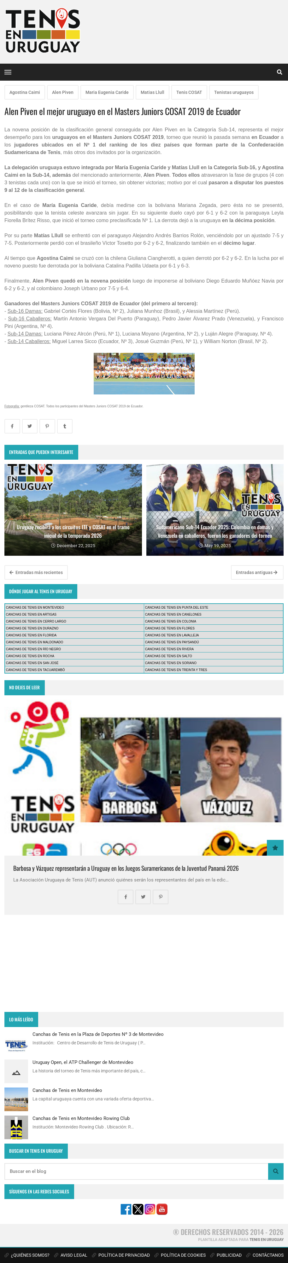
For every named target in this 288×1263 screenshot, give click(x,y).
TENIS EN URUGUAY (267, 1239)
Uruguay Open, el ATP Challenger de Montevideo (82, 1062)
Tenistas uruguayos (234, 92)
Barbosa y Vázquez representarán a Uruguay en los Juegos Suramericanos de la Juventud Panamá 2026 (126, 868)
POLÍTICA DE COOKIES (180, 1255)
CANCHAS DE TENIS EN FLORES (170, 628)
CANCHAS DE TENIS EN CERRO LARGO (36, 621)
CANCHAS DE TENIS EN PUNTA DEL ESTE (176, 607)
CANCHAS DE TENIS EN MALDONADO (34, 642)
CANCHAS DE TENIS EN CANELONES (173, 614)
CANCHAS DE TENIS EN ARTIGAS (31, 614)
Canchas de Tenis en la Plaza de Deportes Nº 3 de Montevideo (98, 1034)
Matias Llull (152, 92)
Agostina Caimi (24, 92)
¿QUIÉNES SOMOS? (27, 1255)
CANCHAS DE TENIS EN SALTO (168, 656)
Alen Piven (62, 92)
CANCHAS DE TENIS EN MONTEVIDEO (35, 607)
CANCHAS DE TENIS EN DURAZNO (32, 628)
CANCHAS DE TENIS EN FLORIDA (31, 635)
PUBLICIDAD (226, 1255)
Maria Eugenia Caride (107, 92)
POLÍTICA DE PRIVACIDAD (121, 1255)
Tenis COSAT (189, 92)
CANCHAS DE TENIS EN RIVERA (169, 649)
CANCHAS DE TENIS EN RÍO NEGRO (33, 649)
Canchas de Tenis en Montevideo (67, 1090)
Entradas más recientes (36, 572)
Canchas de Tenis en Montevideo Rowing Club (81, 1118)
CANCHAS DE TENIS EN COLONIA (170, 621)
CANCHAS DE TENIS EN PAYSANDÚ (172, 642)
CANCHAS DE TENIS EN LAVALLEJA (172, 635)
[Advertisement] (144, 963)
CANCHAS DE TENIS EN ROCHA (30, 656)
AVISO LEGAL (70, 1255)
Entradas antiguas (256, 572)
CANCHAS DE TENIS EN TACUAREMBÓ (35, 670)
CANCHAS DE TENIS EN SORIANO (171, 663)
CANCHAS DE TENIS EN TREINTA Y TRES (176, 670)
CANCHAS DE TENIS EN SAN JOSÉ (32, 663)
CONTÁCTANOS (265, 1255)
